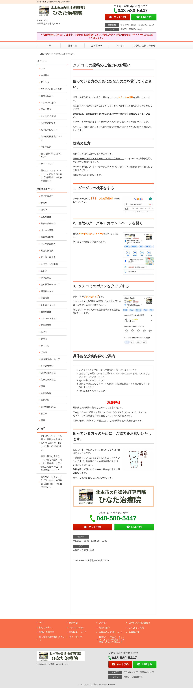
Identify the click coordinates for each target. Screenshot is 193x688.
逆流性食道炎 (47, 250)
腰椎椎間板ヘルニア (50, 284)
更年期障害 (46, 325)
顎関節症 (45, 400)
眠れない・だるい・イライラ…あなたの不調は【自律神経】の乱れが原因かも (51, 175)
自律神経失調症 (48, 407)
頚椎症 (44, 210)
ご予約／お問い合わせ (144, 45)
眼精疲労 (45, 298)
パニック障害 (47, 230)
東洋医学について (49, 130)
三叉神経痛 (46, 217)
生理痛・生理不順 (49, 264)
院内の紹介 (46, 109)
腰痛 (43, 420)
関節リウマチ (47, 291)
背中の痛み (46, 278)
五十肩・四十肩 (48, 257)
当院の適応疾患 (48, 123)
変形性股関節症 (48, 379)
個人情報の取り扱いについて (51, 155)
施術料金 (72, 45)
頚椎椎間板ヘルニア (50, 359)
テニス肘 (45, 346)
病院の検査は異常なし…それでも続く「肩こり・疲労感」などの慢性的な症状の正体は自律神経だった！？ (51, 463)
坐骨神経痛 (46, 393)
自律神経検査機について (51, 138)
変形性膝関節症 (48, 373)
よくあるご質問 (48, 116)
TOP (48, 45)
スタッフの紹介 (48, 102)
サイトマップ (47, 164)
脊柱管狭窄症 (47, 366)
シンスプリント (48, 305)
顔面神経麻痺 (47, 237)
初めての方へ (47, 96)
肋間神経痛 (46, 312)
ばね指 (44, 352)
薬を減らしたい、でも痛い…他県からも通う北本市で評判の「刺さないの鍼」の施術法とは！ (51, 443)
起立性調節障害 (48, 244)
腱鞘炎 (44, 339)
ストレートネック (49, 318)
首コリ (44, 203)
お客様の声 (96, 45)
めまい (44, 271)
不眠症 (44, 332)
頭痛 (43, 386)
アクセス (120, 45)
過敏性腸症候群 (48, 223)
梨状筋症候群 (47, 196)
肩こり (44, 413)
